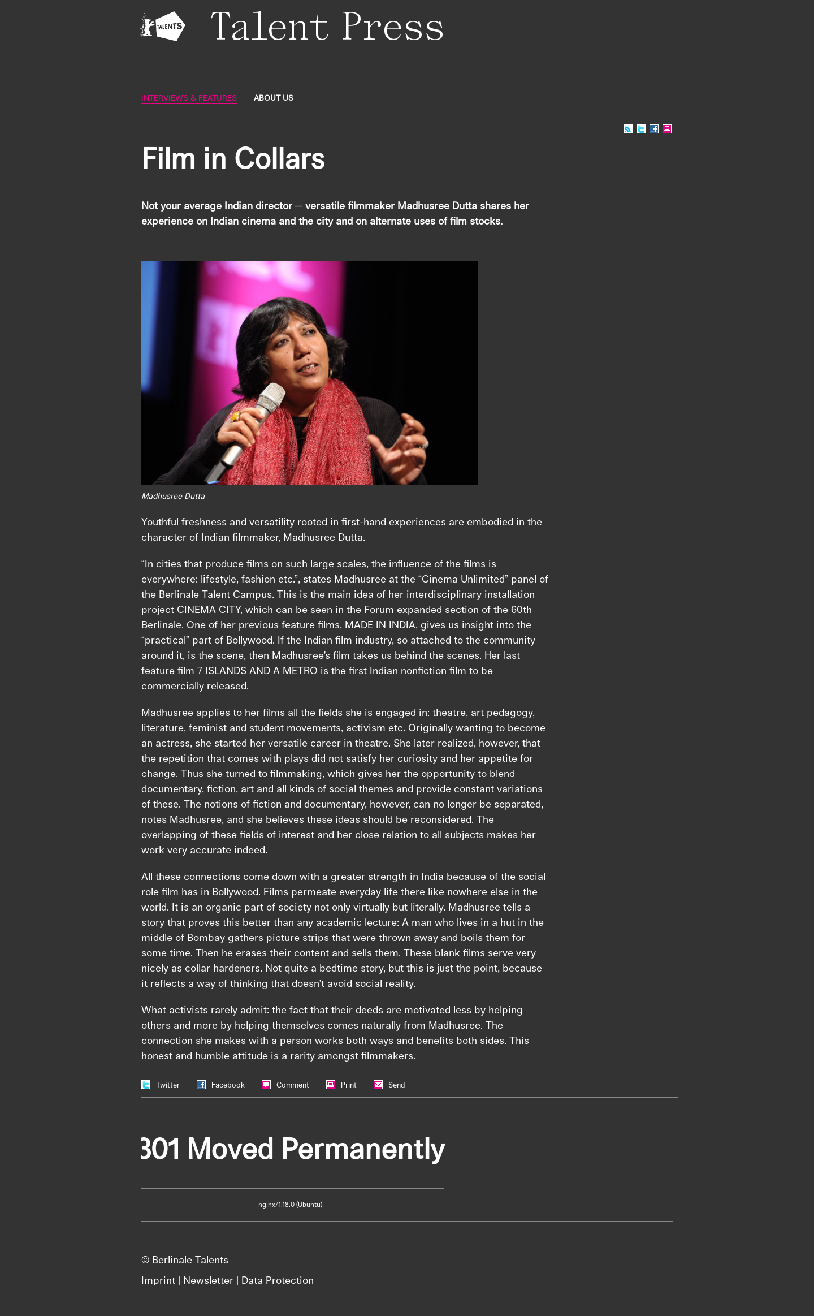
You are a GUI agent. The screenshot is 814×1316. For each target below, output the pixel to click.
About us (273, 98)
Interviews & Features (189, 98)
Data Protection (277, 1280)
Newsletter (208, 1280)
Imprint (158, 1280)
